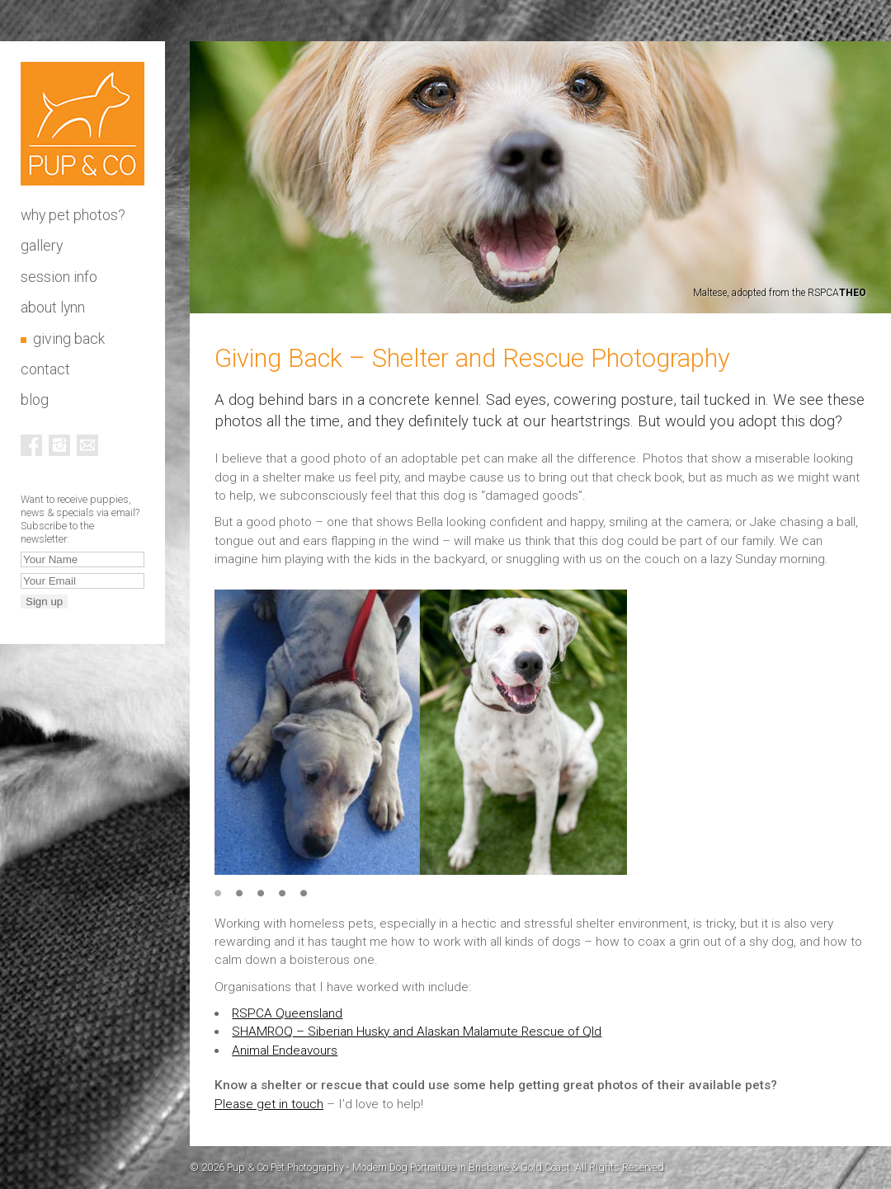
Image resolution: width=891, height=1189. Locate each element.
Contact (45, 369)
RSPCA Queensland (287, 1013)
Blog (35, 400)
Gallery (42, 245)
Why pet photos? (73, 215)
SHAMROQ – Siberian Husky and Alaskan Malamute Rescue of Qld (416, 1031)
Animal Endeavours (284, 1050)
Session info (59, 277)
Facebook (31, 445)
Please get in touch (268, 1104)
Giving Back (69, 339)
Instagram (59, 445)
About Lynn (53, 307)
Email (87, 445)
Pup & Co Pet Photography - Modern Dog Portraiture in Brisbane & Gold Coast (82, 124)
